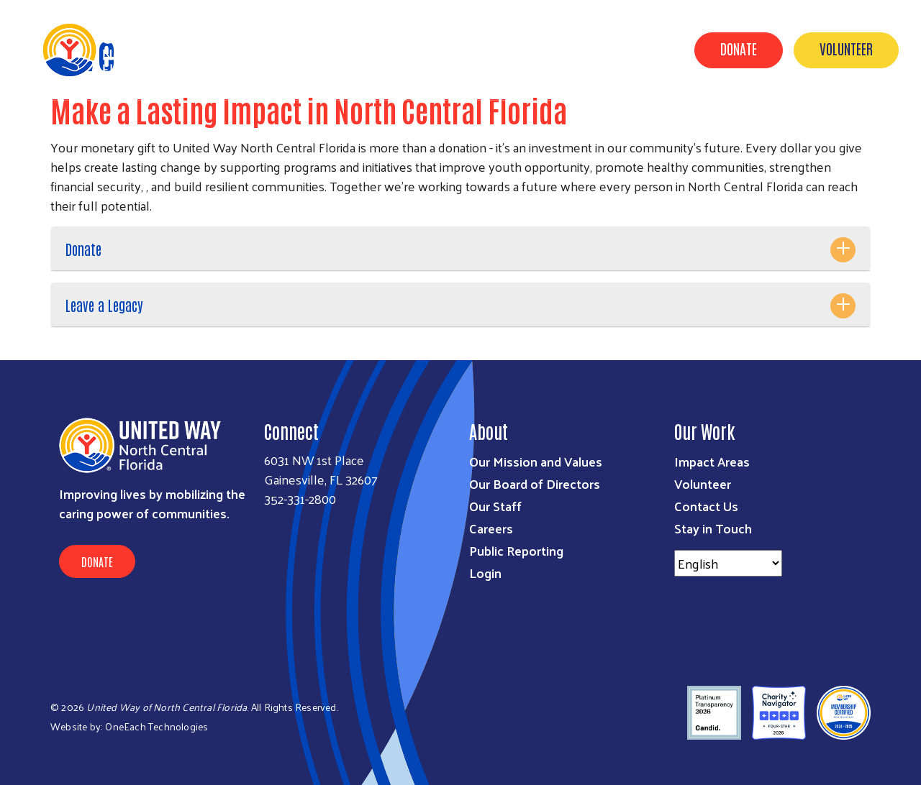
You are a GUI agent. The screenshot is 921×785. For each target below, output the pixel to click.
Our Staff (495, 506)
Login (485, 572)
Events (644, 49)
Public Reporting (516, 550)
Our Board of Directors (534, 483)
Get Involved (513, 49)
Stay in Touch (713, 528)
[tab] (460, 249)
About (360, 49)
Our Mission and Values (535, 461)
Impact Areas (712, 461)
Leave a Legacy (104, 304)
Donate (738, 48)
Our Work (428, 49)
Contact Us (706, 506)
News (586, 49)
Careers (491, 528)
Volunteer (846, 48)
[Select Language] (728, 563)
